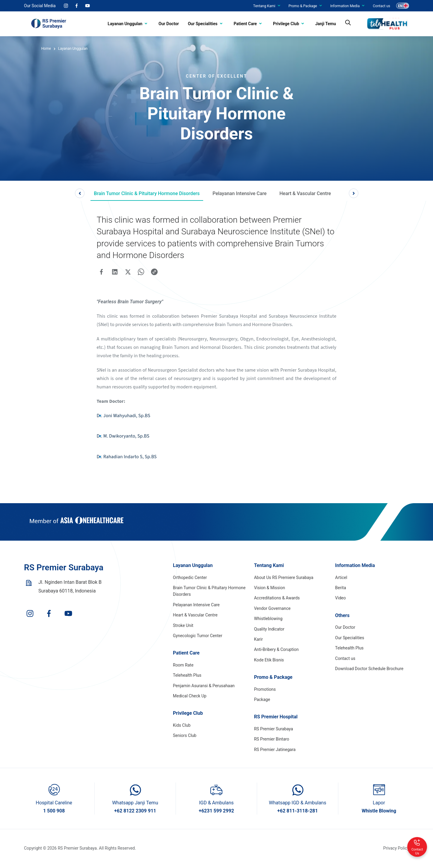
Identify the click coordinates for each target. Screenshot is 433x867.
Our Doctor (169, 23)
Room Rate (183, 665)
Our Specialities (203, 23)
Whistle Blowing (379, 811)
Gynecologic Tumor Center (197, 635)
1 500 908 (54, 811)
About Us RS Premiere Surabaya (283, 577)
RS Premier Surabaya (273, 728)
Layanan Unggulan (125, 23)
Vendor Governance (272, 608)
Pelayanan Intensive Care (239, 193)
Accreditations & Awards (277, 597)
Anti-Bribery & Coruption (276, 649)
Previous (80, 193)
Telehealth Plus (187, 675)
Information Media (345, 6)
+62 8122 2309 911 (135, 811)
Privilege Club (286, 23)
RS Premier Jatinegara (275, 749)
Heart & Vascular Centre (305, 193)
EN (400, 6)
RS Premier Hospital (276, 717)
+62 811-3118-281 (297, 811)
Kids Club (182, 725)
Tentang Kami (264, 6)
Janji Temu (325, 23)
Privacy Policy (396, 848)
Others (342, 615)
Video (340, 597)
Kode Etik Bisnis (269, 660)
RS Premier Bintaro (271, 739)
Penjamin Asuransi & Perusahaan (204, 685)
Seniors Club (184, 735)
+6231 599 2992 (216, 811)
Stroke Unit (183, 625)
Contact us (381, 6)
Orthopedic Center (190, 577)
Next (353, 193)
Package (262, 699)
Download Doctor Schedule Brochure (369, 668)
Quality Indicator (269, 629)
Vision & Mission (269, 587)
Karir (258, 639)
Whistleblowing (268, 618)
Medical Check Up (189, 695)
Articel (341, 577)
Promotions (265, 689)
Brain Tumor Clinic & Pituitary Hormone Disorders (147, 193)
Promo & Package (303, 6)
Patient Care (245, 23)
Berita (340, 587)
